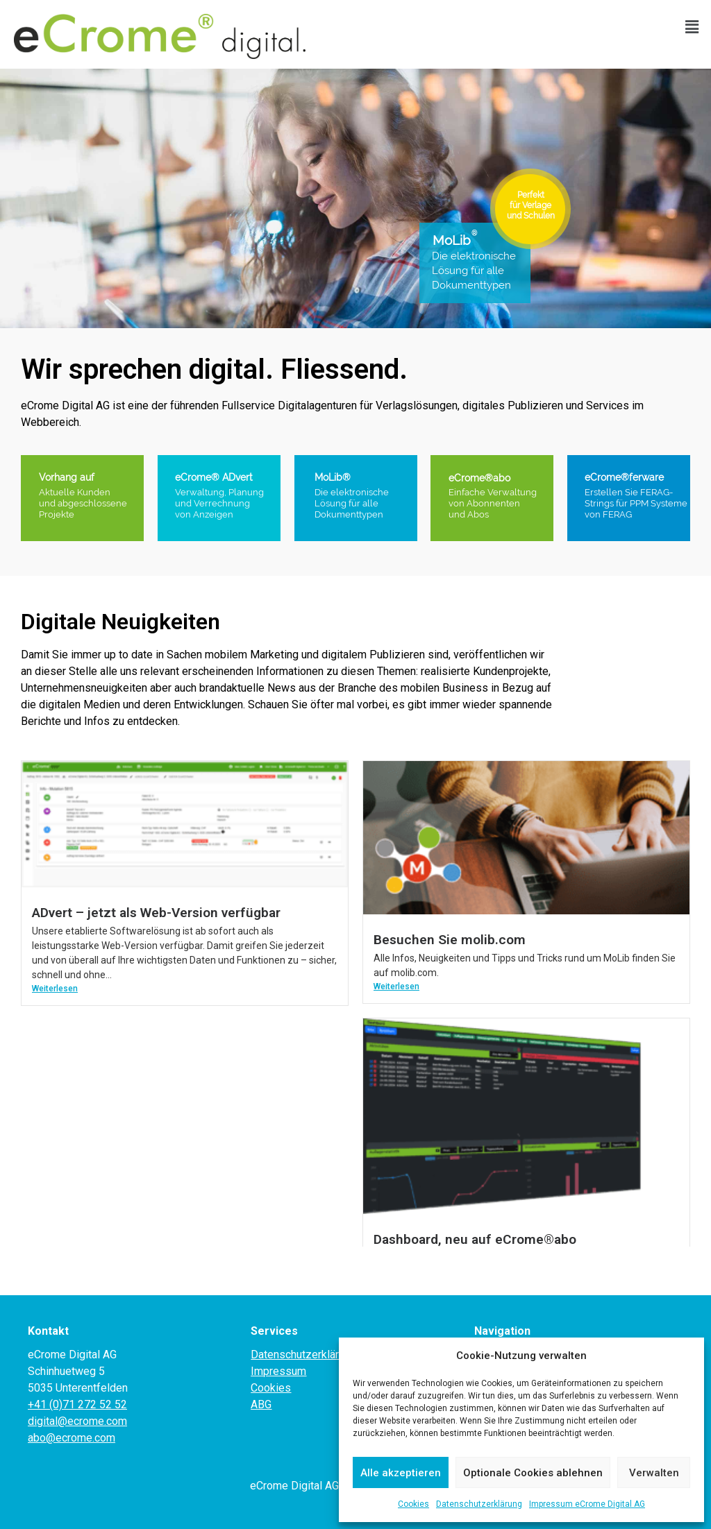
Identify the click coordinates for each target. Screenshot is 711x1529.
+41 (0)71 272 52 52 (77, 1404)
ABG (261, 1404)
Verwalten (654, 1473)
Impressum (278, 1371)
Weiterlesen (55, 988)
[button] (692, 27)
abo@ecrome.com (71, 1437)
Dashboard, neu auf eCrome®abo (475, 1239)
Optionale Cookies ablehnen (533, 1473)
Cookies (413, 1504)
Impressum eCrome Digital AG (587, 1504)
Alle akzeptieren (400, 1473)
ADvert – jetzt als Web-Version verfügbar (156, 913)
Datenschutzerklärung (479, 1504)
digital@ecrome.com (77, 1421)
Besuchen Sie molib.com (450, 940)
